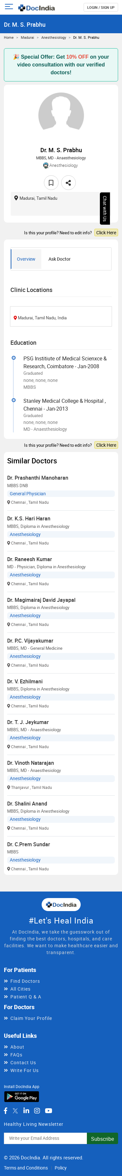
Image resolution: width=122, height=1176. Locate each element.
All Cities (20, 989)
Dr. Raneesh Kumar (29, 559)
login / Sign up (101, 7)
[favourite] (51, 182)
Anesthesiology (53, 37)
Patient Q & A (25, 997)
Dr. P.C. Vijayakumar (30, 640)
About (17, 1047)
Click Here (106, 232)
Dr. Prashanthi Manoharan (37, 477)
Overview (26, 259)
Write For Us (24, 1070)
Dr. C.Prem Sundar (28, 844)
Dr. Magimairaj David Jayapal (41, 599)
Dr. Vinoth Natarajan (30, 762)
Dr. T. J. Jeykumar (28, 722)
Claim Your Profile (31, 1018)
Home (9, 37)
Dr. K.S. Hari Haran (28, 518)
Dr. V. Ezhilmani (25, 681)
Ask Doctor (59, 259)
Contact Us (23, 1062)
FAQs (16, 1055)
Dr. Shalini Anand (27, 803)
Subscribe (102, 1138)
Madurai (27, 37)
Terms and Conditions (26, 1168)
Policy (61, 1168)
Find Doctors (25, 981)
